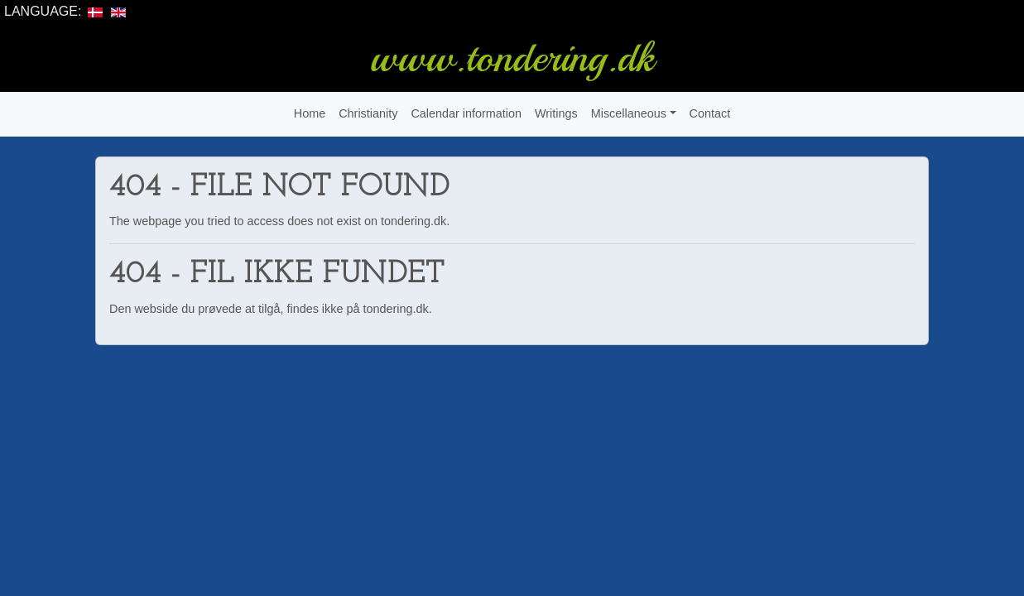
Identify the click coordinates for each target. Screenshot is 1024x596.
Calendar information (466, 113)
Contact (710, 113)
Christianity (368, 113)
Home (309, 113)
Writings (556, 113)
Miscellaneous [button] (628, 113)
